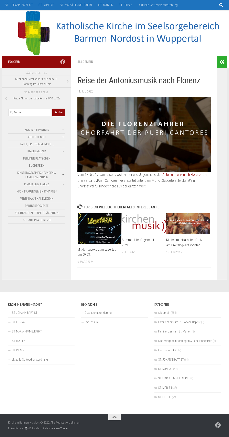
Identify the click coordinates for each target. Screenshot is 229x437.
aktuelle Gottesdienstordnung (158, 5)
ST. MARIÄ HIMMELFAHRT (76, 5)
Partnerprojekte (36, 206)
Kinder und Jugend (36, 184)
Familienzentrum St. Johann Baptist (179, 322)
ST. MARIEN (105, 5)
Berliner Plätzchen (36, 158)
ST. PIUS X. (126, 5)
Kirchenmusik (37, 151)
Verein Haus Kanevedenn (36, 198)
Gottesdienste (36, 137)
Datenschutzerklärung (98, 313)
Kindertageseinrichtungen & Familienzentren (36, 175)
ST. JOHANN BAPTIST (19, 5)
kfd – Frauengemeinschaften (37, 191)
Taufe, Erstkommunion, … (37, 144)
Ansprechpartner (36, 130)
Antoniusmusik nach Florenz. (182, 174)
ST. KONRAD (46, 5)
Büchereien (36, 165)
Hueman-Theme (59, 428)
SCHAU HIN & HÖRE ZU (37, 220)
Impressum (92, 322)
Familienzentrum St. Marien (174, 331)
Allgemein (85, 62)
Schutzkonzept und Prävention (36, 213)
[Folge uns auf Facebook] (62, 61)
